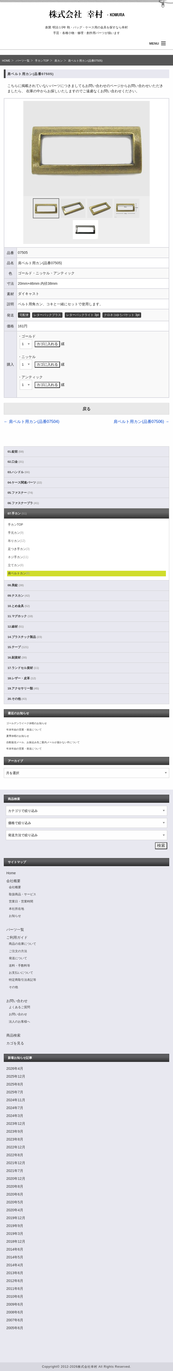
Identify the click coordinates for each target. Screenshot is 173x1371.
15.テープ (18, 647)
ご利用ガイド (17, 937)
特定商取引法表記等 (22, 980)
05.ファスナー (20, 492)
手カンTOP (42, 60)
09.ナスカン (19, 595)
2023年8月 (14, 1139)
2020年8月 (14, 1186)
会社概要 (13, 881)
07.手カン (17, 513)
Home (11, 873)
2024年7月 (14, 1108)
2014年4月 (14, 1265)
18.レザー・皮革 (22, 678)
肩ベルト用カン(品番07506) (141, 421)
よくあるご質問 (19, 1007)
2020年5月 (14, 1202)
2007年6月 (14, 1320)
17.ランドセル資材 (23, 667)
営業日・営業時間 (21, 901)
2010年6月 (14, 1296)
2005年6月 (14, 1328)
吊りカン (16, 541)
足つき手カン (19, 549)
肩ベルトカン (19, 573)
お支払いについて (21, 972)
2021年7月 (14, 1171)
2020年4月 (14, 1210)
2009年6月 (14, 1304)
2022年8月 (14, 1155)
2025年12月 (15, 1076)
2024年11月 (15, 1100)
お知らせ (15, 916)
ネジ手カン (18, 557)
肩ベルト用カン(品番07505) (85, 60)
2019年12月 (15, 1218)
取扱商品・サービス (22, 894)
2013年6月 (14, 1273)
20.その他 (17, 698)
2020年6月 (14, 1194)
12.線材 (16, 626)
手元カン (16, 533)
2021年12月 (15, 1163)
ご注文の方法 (18, 951)
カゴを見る (15, 1043)
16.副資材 (17, 657)
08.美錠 (16, 585)
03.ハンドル (19, 472)
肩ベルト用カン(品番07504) (31, 421)
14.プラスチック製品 (25, 636)
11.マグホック (20, 616)
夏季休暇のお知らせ (17, 736)
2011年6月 (14, 1289)
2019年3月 (14, 1234)
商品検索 (13, 1035)
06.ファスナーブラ (23, 503)
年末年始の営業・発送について (24, 729)
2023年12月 (15, 1123)
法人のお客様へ (19, 1021)
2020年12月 (15, 1179)
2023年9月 (14, 1131)
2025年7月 (14, 1092)
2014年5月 (14, 1257)
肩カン (58, 60)
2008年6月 (14, 1312)
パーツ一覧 (23, 60)
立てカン (16, 565)
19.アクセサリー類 (23, 688)
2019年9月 (14, 1226)
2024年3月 (14, 1116)
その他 (13, 987)
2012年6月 (14, 1281)
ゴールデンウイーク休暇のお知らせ (26, 723)
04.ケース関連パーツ (25, 482)
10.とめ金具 (19, 606)
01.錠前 (16, 451)
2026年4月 (14, 1068)
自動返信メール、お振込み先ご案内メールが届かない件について (43, 742)
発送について (18, 958)
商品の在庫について (22, 944)
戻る (86, 409)
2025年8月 (14, 1084)
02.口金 (16, 461)
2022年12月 (15, 1147)
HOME (6, 60)
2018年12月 (15, 1241)
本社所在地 (16, 909)
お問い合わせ (17, 1001)
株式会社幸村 (87, 1366)
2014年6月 (14, 1249)
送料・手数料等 (19, 965)
